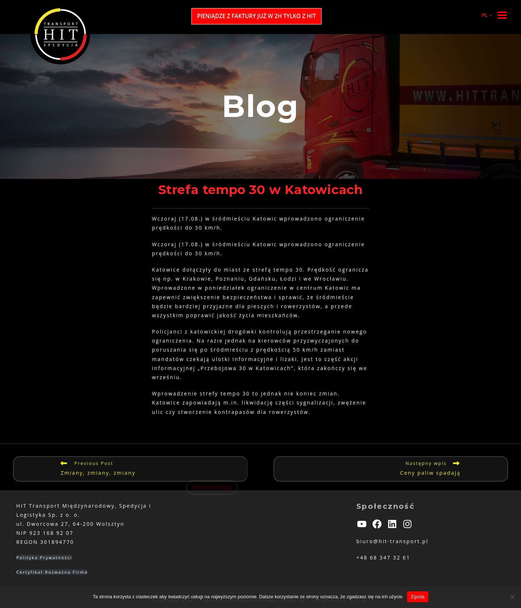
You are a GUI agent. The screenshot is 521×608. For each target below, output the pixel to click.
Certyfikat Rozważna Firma (52, 572)
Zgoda (417, 596)
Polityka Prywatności (44, 557)
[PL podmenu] (484, 15)
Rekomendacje (212, 487)
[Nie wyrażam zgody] (512, 596)
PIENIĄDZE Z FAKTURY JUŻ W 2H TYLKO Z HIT (256, 16)
